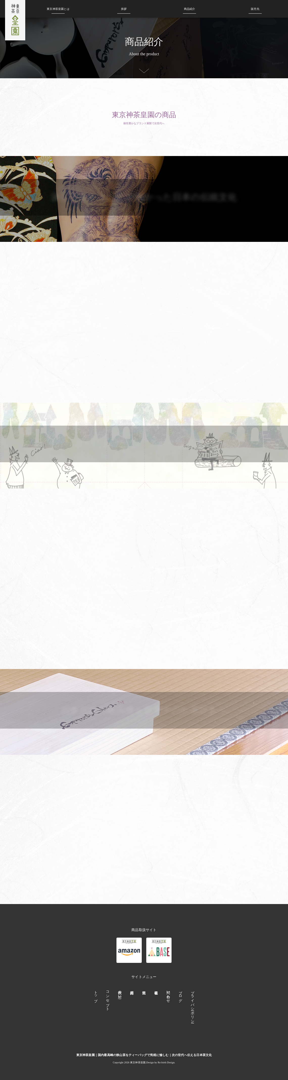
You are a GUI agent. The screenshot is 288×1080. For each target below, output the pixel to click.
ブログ (180, 994)
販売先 (255, 8)
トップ (96, 994)
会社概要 (156, 1006)
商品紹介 (189, 8)
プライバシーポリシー (192, 1004)
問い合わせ (168, 994)
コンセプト (108, 998)
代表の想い (120, 992)
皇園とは (58, 8)
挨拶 (124, 8)
